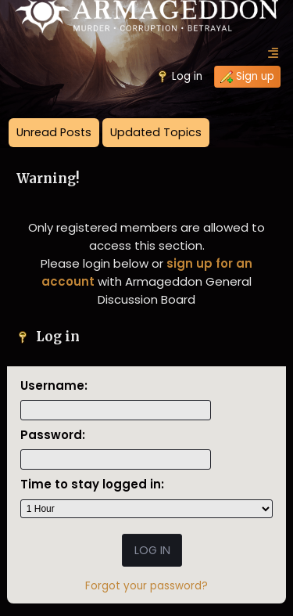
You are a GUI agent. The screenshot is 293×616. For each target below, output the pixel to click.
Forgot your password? (146, 585)
